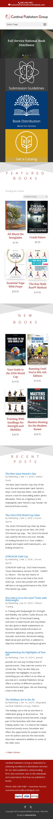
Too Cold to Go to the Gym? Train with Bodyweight (26, 599)
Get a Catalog (26, 159)
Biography (41, 702)
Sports (8, 521)
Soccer (38, 518)
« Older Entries (12, 752)
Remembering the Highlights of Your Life (25, 653)
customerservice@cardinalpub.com (22, 790)
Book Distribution (26, 121)
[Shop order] (35, 197)
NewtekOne (30, 815)
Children (35, 706)
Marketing (13, 476)
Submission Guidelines (26, 88)
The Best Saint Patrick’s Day (20, 473)
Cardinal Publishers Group (17, 706)
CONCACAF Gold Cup (16, 556)
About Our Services (26, 125)
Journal (39, 657)
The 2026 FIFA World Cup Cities (22, 515)
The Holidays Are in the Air (20, 699)
